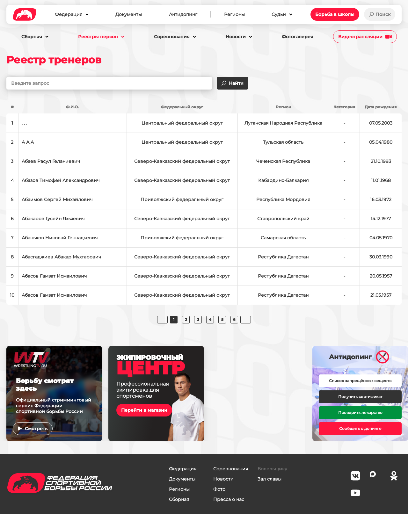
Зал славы (269, 479)
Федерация (182, 469)
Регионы (179, 489)
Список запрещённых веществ (360, 380)
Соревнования (230, 469)
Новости (223, 479)
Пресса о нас (228, 499)
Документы (182, 479)
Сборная (179, 499)
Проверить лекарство (360, 412)
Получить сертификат (360, 396)
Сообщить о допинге (360, 428)
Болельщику (272, 469)
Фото (219, 489)
